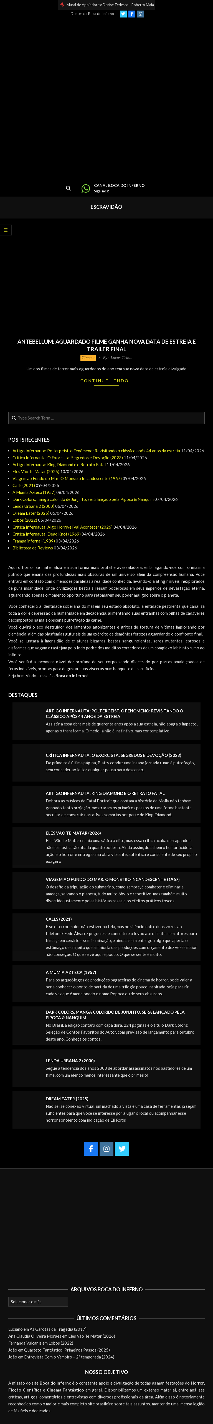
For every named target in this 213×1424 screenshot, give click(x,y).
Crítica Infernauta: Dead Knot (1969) (46, 533)
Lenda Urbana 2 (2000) (33, 506)
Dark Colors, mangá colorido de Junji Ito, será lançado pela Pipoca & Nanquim (83, 499)
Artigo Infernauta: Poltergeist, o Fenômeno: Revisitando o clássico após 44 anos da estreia (96, 450)
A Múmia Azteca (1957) (33, 492)
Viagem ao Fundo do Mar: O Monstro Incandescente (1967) (67, 478)
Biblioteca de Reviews (32, 547)
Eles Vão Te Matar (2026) (35, 471)
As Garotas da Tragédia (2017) (58, 1329)
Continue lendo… (106, 380)
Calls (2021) (23, 485)
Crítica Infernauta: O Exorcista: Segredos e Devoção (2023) (67, 457)
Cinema (88, 357)
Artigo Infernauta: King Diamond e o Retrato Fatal (59, 464)
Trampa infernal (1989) (33, 540)
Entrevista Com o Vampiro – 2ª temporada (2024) (69, 1356)
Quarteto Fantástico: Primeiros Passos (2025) (67, 1349)
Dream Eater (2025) (30, 513)
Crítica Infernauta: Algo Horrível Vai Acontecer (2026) (62, 526)
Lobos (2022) (24, 520)
